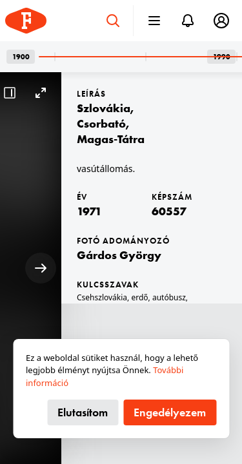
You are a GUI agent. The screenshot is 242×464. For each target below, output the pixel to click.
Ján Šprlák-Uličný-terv (163, 336)
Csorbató (101, 123)
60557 (169, 211)
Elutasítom (82, 412)
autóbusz (169, 297)
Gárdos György (119, 254)
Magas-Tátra (111, 138)
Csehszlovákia (102, 297)
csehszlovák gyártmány (119, 310)
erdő (139, 297)
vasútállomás (101, 323)
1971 (89, 211)
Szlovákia (103, 108)
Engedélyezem (170, 412)
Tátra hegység (154, 323)
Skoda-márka (188, 310)
